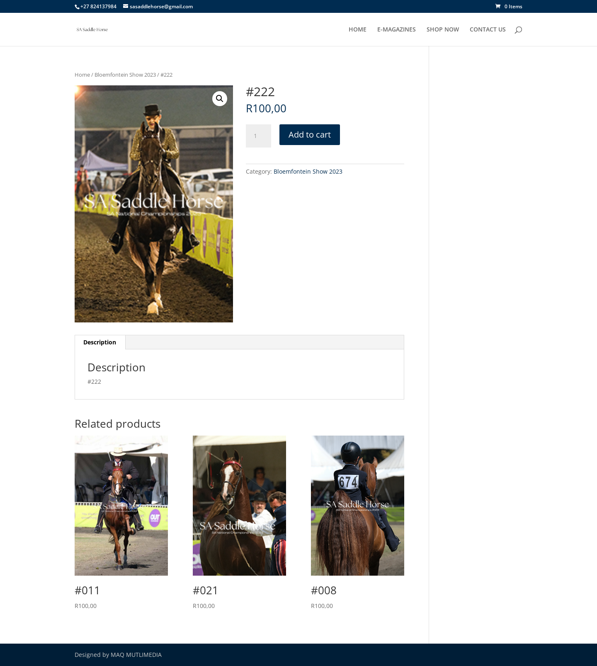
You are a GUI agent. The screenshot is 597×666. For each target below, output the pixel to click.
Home (82, 74)
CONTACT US (488, 30)
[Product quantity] (258, 136)
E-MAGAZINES (396, 30)
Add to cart (310, 134)
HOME (357, 30)
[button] (219, 98)
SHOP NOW (443, 30)
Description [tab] (99, 342)
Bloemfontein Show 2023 (125, 74)
